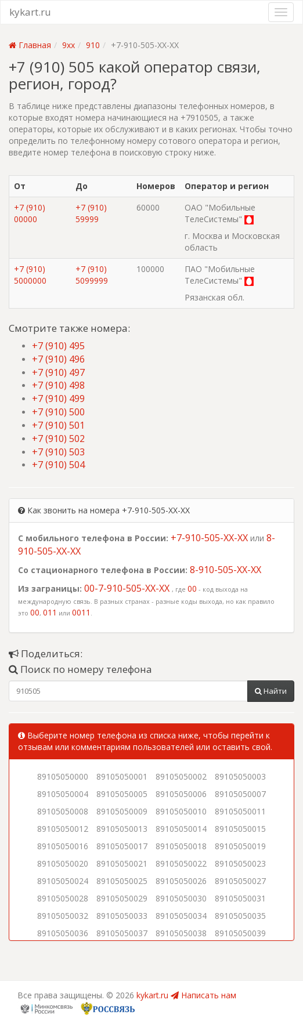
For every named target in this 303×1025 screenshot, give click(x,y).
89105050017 (121, 846)
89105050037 (121, 933)
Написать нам (203, 995)
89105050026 (181, 880)
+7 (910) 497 (58, 372)
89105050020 (62, 863)
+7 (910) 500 (58, 411)
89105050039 (240, 933)
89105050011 (240, 811)
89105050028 (62, 898)
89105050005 (121, 793)
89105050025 (121, 880)
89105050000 (62, 776)
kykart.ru (30, 12)
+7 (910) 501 (58, 425)
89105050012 (62, 828)
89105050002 (181, 776)
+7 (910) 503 (58, 452)
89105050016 (62, 846)
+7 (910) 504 (58, 464)
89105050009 (121, 811)
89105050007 (240, 793)
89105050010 (181, 811)
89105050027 (240, 880)
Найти (271, 691)
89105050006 (181, 793)
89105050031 (240, 898)
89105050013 (121, 828)
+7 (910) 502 (58, 438)
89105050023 (240, 863)
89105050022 (181, 863)
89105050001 (121, 776)
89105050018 (181, 846)
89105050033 (121, 915)
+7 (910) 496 (58, 359)
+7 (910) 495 (58, 345)
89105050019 (240, 846)
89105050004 (62, 793)
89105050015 (240, 828)
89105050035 (240, 915)
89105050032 (62, 915)
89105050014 (181, 828)
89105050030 (181, 898)
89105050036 (62, 933)
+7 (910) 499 (58, 398)
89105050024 (62, 880)
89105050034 (181, 915)
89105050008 (62, 811)
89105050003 (240, 776)
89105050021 (121, 863)
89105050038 (181, 933)
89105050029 (121, 898)
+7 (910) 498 (58, 385)
